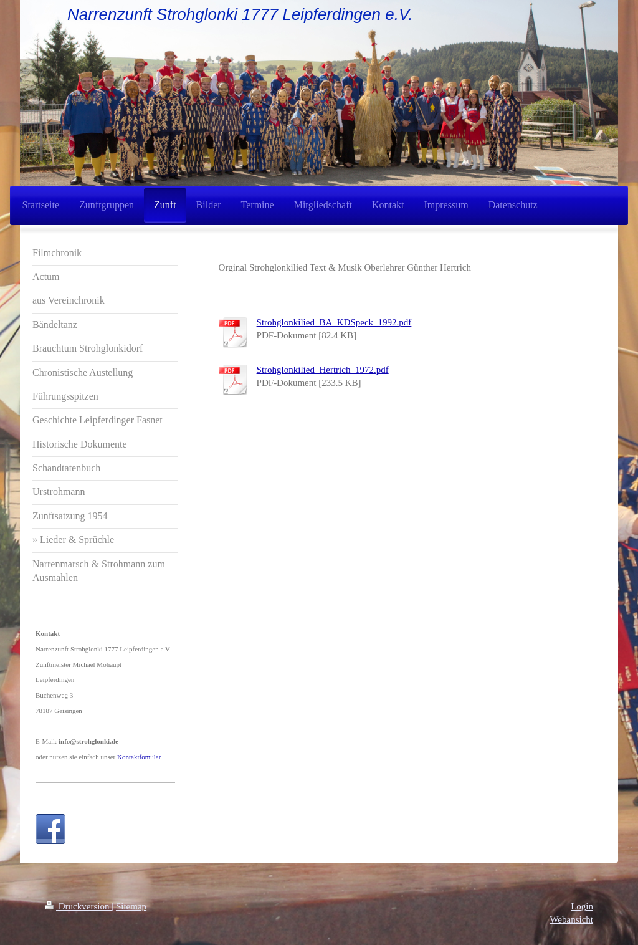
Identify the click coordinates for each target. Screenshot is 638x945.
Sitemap (131, 906)
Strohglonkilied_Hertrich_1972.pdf (323, 370)
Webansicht (571, 919)
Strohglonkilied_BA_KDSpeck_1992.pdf (334, 322)
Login (582, 906)
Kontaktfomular (139, 756)
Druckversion (78, 906)
